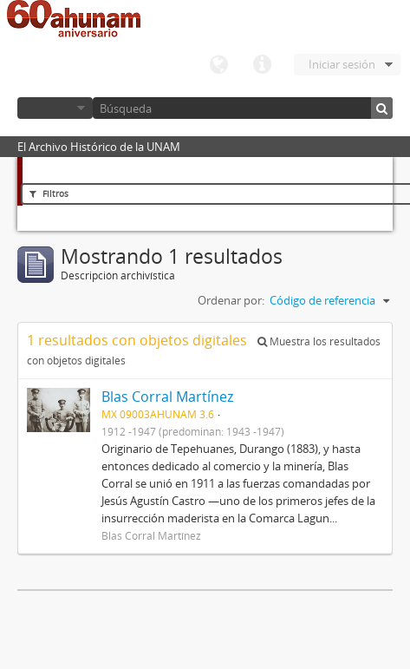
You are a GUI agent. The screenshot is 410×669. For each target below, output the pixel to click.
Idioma (218, 65)
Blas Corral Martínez (167, 396)
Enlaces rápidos (261, 65)
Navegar (55, 108)
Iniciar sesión (342, 64)
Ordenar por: (231, 300)
